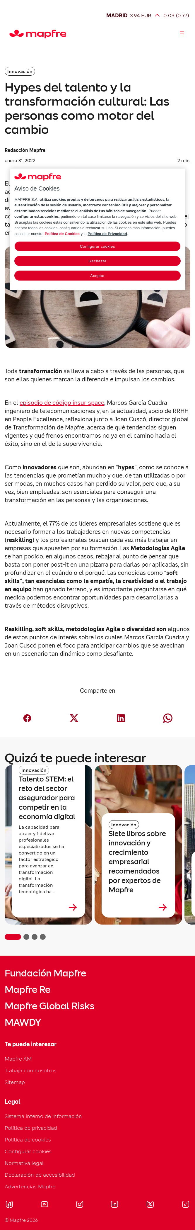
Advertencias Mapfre (30, 1186)
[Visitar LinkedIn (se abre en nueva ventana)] (114, 1205)
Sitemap (15, 1082)
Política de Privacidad (107, 234)
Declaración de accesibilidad (40, 1174)
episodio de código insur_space (62, 403)
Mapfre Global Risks (49, 1006)
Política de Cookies (62, 234)
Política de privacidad (31, 1127)
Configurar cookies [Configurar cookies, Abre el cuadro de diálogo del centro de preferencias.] (97, 246)
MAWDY (23, 1022)
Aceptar (97, 276)
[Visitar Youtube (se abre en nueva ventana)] (44, 1205)
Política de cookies (28, 1139)
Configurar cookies (28, 1151)
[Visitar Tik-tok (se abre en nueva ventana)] (185, 1205)
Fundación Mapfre (45, 973)
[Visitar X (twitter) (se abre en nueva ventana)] (150, 1205)
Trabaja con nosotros (31, 1070)
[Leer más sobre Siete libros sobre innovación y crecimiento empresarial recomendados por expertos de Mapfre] (138, 907)
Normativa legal (24, 1163)
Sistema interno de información (43, 1116)
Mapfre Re (27, 989)
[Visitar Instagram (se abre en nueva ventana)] (79, 1205)
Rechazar (98, 261)
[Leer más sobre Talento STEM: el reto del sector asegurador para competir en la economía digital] (48, 907)
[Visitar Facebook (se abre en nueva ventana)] (9, 1205)
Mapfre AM (18, 1058)
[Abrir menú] (182, 34)
